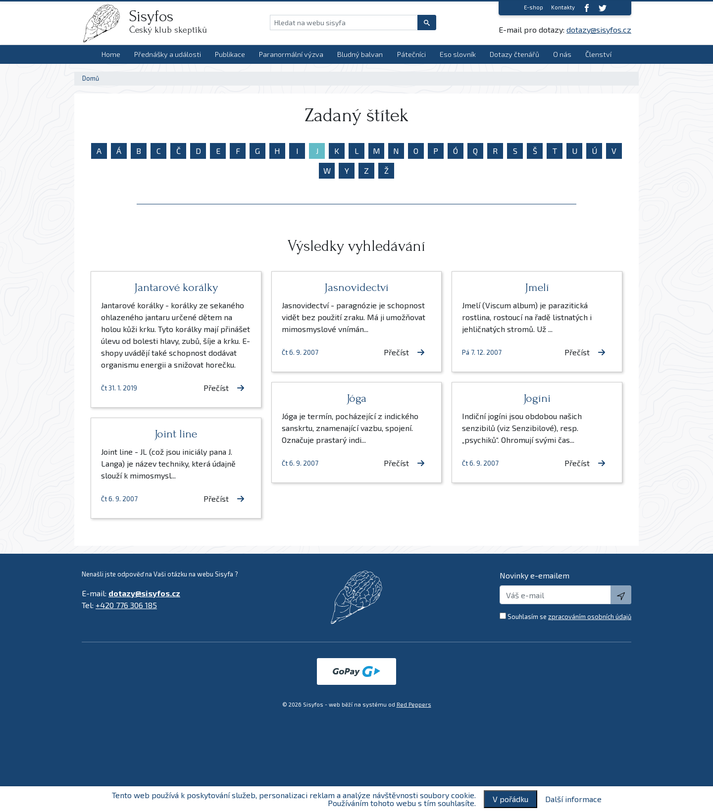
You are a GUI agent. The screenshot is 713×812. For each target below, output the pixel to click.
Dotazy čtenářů (514, 54)
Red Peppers (414, 704)
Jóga (356, 398)
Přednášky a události (167, 54)
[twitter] (603, 7)
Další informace (573, 799)
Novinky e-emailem (534, 575)
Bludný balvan (360, 54)
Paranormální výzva (291, 54)
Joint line (175, 433)
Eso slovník (458, 54)
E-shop (533, 7)
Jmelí (537, 287)
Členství (598, 54)
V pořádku (510, 799)
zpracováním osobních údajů (589, 617)
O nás (562, 54)
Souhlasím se (569, 617)
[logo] (105, 23)
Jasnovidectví (356, 287)
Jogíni (537, 398)
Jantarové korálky (176, 287)
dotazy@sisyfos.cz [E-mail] (598, 29)
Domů (90, 78)
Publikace (230, 54)
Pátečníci (411, 54)
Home (111, 54)
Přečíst (224, 387)
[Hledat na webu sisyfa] (344, 22)
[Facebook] (587, 7)
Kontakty (563, 7)
